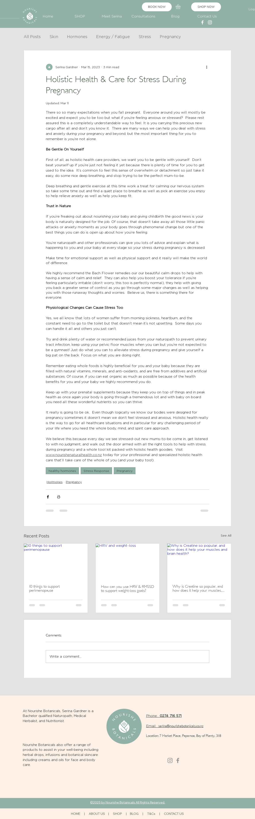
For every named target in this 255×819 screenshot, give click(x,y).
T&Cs (151, 814)
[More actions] (206, 67)
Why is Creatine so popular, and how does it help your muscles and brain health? (198, 589)
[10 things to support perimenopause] (56, 561)
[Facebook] (177, 760)
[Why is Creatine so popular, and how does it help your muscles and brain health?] (199, 561)
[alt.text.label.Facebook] (202, 22)
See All (226, 535)
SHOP (118, 814)
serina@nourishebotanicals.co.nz (180, 726)
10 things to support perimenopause (44, 589)
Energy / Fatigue (113, 37)
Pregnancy (170, 37)
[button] (80, 14)
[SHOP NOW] (206, 6)
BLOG (134, 814)
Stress (145, 37)
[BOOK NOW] (157, 6)
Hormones (77, 37)
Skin (53, 37)
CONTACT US (174, 814)
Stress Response (96, 470)
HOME (75, 814)
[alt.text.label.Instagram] (210, 22)
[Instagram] (170, 760)
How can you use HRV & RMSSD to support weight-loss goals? (127, 589)
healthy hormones (62, 470)
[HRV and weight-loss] (128, 561)
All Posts (32, 37)
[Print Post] (59, 497)
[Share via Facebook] (48, 497)
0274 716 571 (171, 716)
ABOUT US (97, 814)
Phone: (153, 716)
